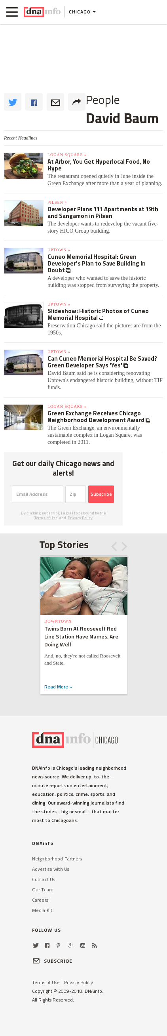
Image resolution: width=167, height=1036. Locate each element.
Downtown (58, 621)
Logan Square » (67, 155)
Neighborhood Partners (57, 858)
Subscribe (101, 494)
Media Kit (42, 910)
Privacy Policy (80, 518)
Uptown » (58, 250)
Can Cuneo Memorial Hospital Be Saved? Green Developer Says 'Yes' (102, 362)
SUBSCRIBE (52, 961)
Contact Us (43, 879)
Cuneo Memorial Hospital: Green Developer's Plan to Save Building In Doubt (96, 263)
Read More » (58, 686)
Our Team (42, 889)
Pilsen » (57, 202)
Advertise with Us (50, 869)
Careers (40, 900)
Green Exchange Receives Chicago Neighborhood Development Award (96, 416)
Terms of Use (45, 518)
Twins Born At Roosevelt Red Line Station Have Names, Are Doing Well (81, 636)
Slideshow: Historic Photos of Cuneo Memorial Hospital (98, 314)
